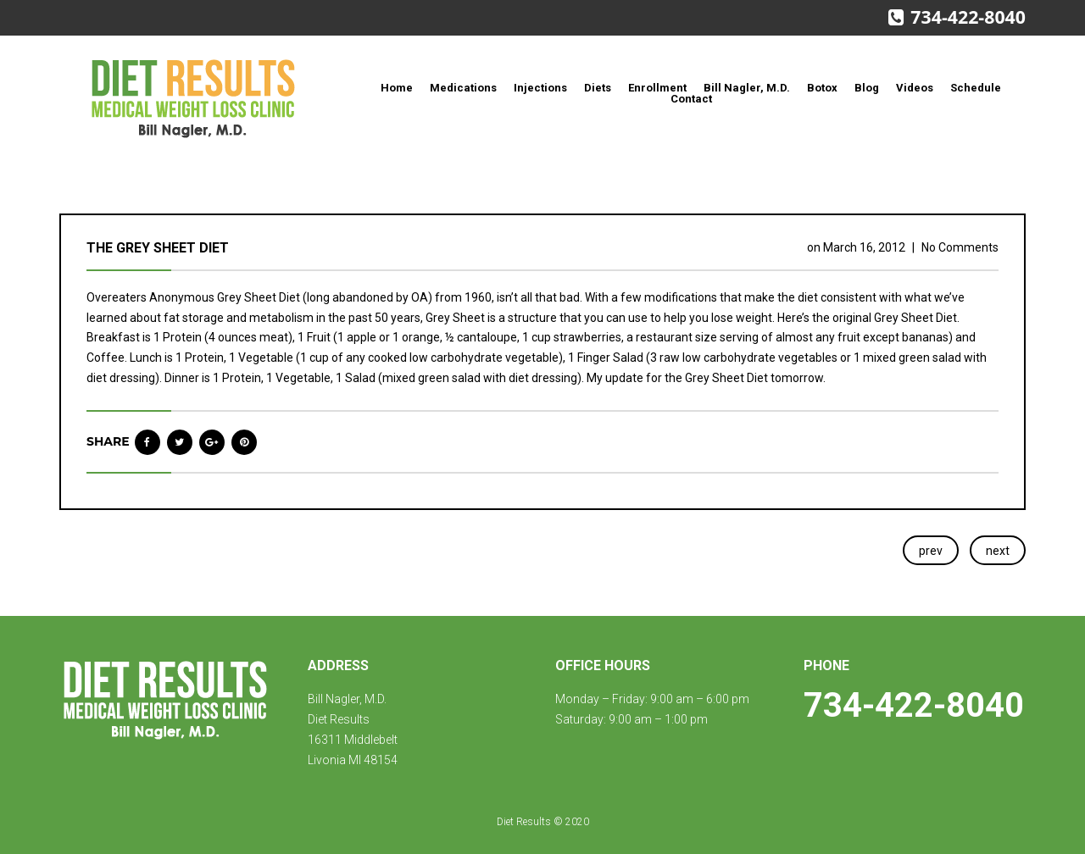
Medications (463, 87)
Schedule (975, 87)
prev (931, 550)
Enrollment (657, 87)
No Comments (960, 247)
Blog (866, 87)
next (998, 550)
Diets (597, 87)
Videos (914, 87)
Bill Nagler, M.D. (747, 87)
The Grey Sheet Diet (157, 248)
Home (397, 87)
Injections (540, 87)
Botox (822, 87)
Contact (691, 98)
